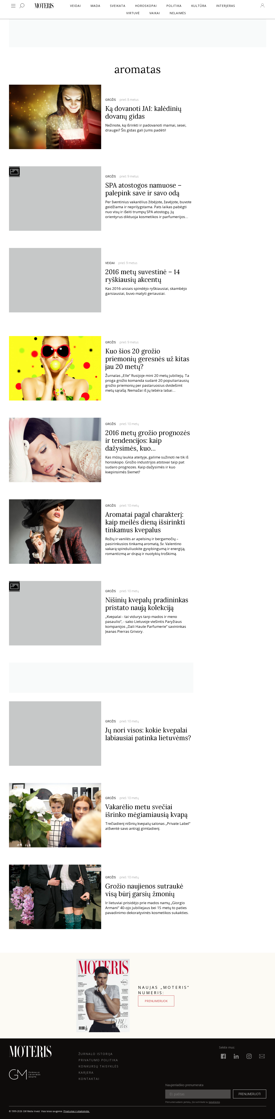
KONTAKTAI (88, 1079)
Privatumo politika (98, 1060)
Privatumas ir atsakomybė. (76, 1111)
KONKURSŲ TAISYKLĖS (98, 1066)
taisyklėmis (214, 1102)
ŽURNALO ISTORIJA (95, 1054)
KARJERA (86, 1072)
